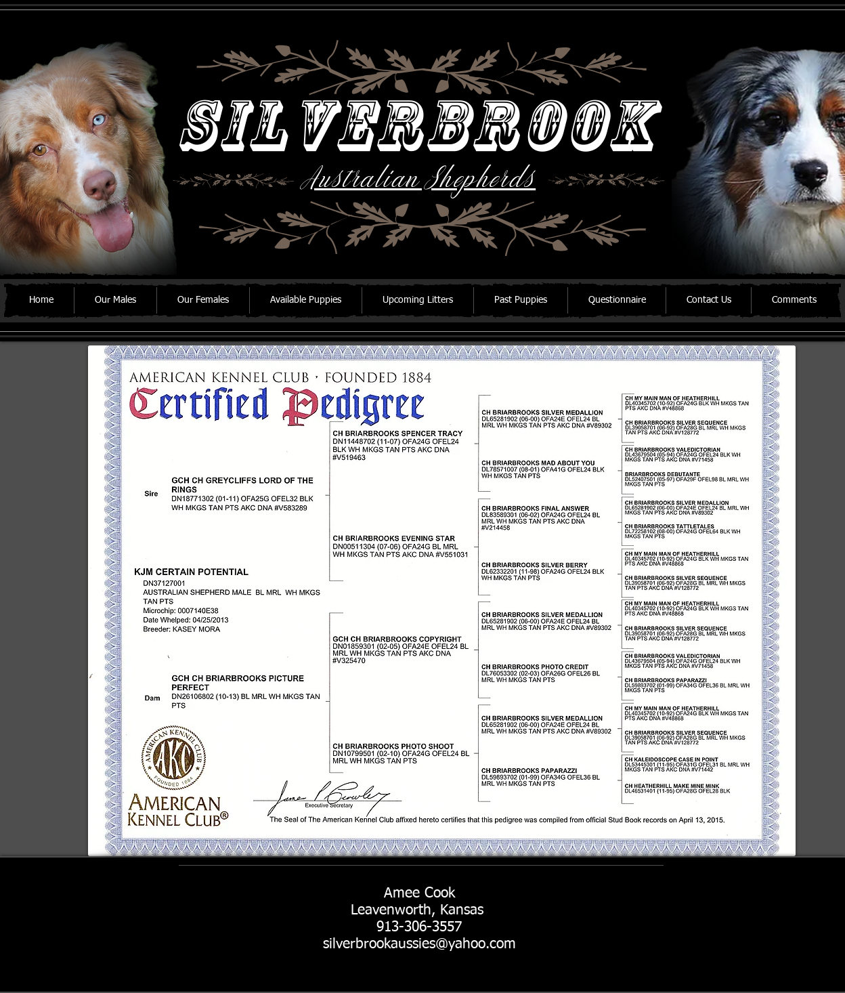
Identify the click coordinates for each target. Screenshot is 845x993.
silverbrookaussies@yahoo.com (419, 944)
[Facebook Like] (175, 927)
